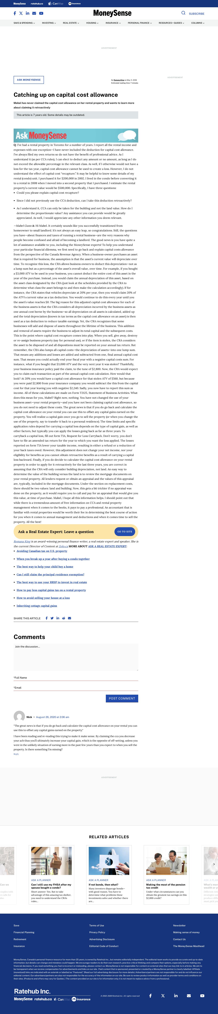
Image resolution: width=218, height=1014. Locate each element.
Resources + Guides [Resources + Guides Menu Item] (170, 23)
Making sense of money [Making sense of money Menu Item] (186, 932)
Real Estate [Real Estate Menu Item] (70, 23)
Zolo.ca (63, 546)
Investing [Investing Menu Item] (48, 23)
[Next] (213, 864)
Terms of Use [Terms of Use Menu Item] (96, 925)
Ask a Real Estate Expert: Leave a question (56, 531)
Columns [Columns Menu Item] (196, 23)
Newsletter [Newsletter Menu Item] (179, 925)
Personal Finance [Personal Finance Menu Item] (138, 23)
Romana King (119, 80)
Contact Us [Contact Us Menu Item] (179, 939)
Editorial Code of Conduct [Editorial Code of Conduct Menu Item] (103, 946)
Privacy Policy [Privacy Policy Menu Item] (97, 932)
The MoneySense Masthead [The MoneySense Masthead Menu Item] (188, 946)
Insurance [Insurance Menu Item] (112, 23)
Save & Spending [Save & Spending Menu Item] (23, 23)
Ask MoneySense (29, 79)
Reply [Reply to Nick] (16, 754)
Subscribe (196, 13)
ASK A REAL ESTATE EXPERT (107, 546)
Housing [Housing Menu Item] (91, 23)
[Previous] (5, 864)
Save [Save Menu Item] (16, 925)
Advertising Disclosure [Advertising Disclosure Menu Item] (102, 939)
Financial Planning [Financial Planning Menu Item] (24, 932)
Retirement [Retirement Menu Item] (20, 939)
